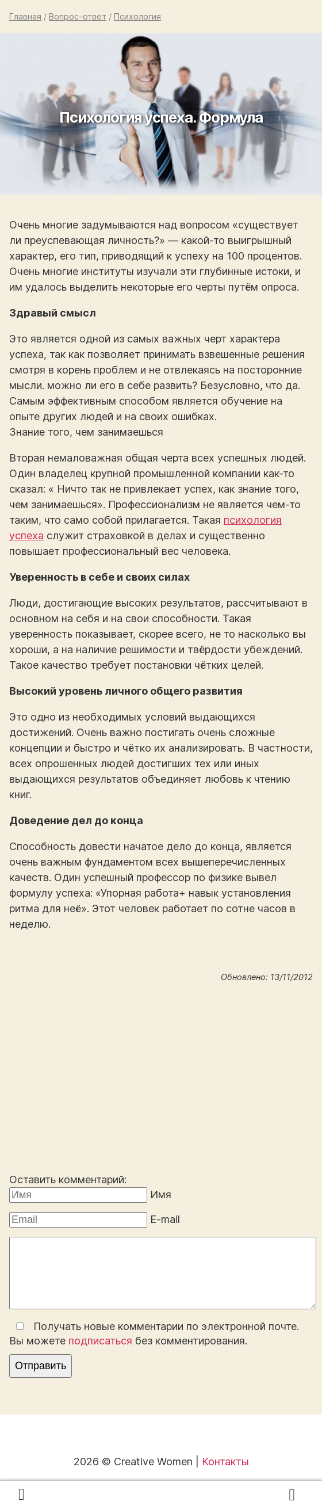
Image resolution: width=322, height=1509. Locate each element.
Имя (160, 1194)
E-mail (165, 1219)
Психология (137, 16)
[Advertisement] (161, 1080)
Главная (25, 16)
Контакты (225, 1461)
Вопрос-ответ (77, 16)
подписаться (100, 1341)
